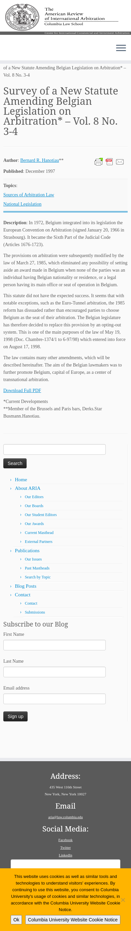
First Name (13, 656)
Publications (27, 573)
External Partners (39, 564)
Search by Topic (38, 599)
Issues (25, 83)
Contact (23, 617)
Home (9, 83)
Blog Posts (26, 608)
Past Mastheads (37, 590)
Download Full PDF (22, 413)
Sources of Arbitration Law (28, 217)
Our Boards (34, 528)
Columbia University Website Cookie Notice (73, 919)
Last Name (13, 683)
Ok (16, 919)
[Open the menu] (121, 56)
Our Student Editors (41, 537)
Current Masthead (39, 555)
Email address (16, 710)
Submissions (35, 634)
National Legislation (22, 226)
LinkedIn (65, 855)
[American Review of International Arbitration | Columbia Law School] (65, 22)
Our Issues (33, 581)
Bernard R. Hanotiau (39, 182)
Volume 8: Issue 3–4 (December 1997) (71, 83)
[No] (122, 900)
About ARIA (28, 510)
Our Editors (34, 519)
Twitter (65, 847)
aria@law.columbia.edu (65, 817)
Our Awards (34, 546)
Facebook (66, 840)
